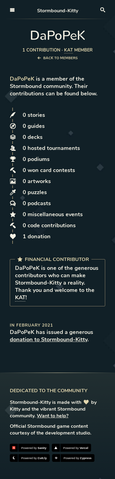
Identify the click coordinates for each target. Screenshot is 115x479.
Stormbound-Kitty (57, 10)
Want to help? (52, 415)
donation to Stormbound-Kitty (48, 339)
